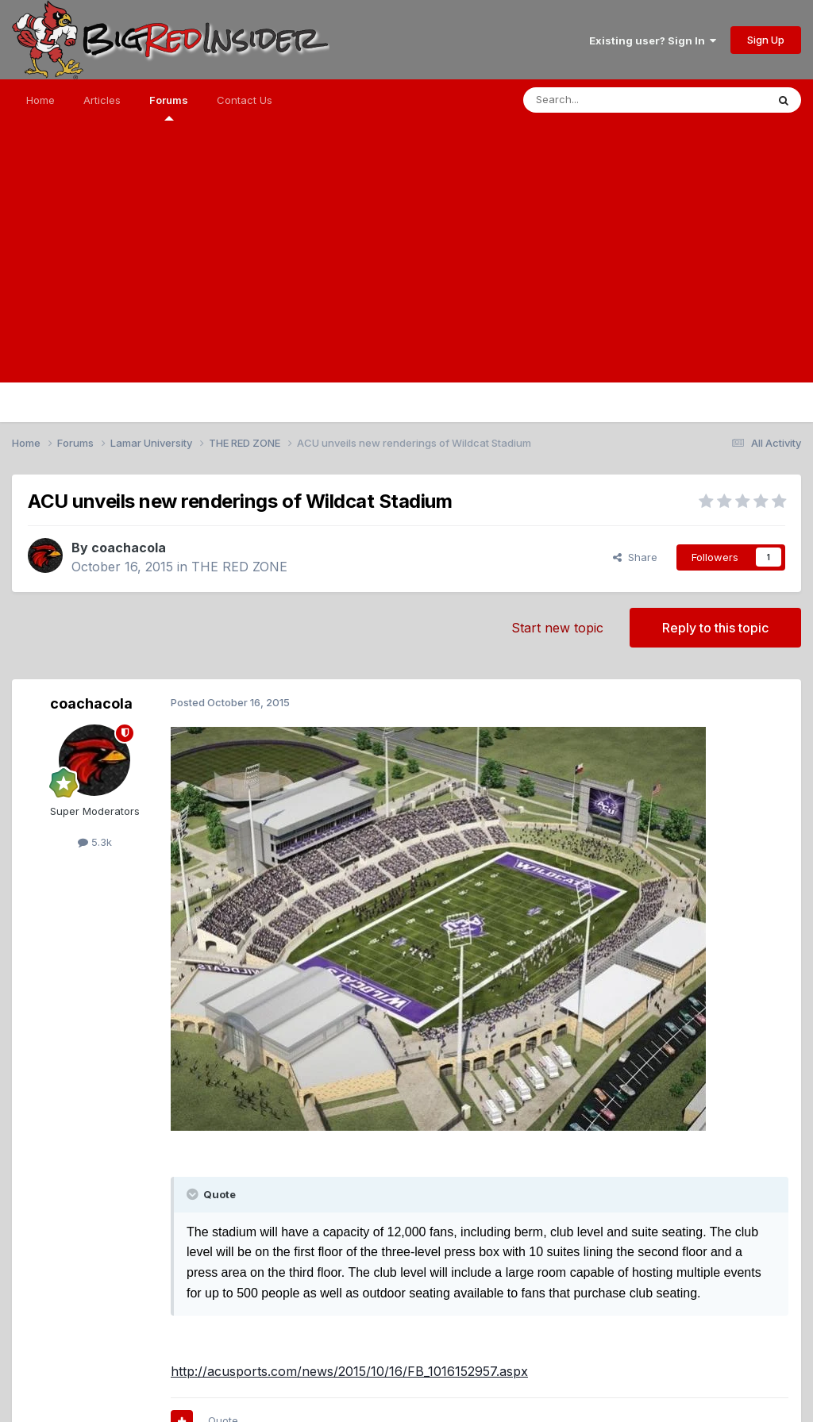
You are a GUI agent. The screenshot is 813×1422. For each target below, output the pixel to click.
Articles (102, 100)
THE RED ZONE (239, 567)
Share (635, 557)
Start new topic (557, 628)
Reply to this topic (715, 628)
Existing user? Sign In (652, 40)
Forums (168, 107)
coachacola (128, 547)
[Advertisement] (406, 271)
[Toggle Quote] (194, 1194)
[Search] (604, 100)
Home (40, 100)
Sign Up (765, 39)
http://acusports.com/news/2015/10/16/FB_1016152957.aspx (349, 1371)
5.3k (95, 842)
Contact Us (244, 100)
